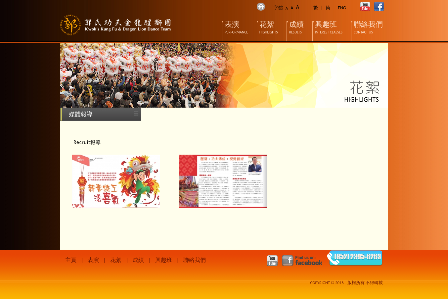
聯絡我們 (194, 260)
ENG (342, 8)
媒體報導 (81, 114)
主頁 (70, 260)
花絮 (115, 260)
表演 (93, 260)
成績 (138, 260)
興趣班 (163, 260)
